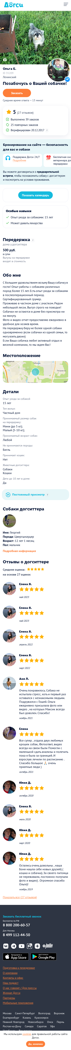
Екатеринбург (11, 1017)
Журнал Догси (11, 993)
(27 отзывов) (25, 112)
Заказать (17, 93)
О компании (10, 973)
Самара (29, 1026)
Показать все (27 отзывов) (20, 897)
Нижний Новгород (13, 1022)
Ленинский (9, 77)
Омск (50, 1022)
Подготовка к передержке (19, 968)
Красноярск (41, 1017)
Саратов (42, 1026)
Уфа (52, 1026)
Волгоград (44, 1013)
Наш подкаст (10, 983)
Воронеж (59, 1013)
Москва (7, 1013)
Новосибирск (36, 1022)
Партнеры (9, 998)
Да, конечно (35, 1044)
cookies (27, 1034)
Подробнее (19, 160)
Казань (27, 1017)
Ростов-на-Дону (12, 1026)
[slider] (35, 569)
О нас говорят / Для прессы (20, 988)
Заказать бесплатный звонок (22, 916)
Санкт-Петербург (25, 1013)
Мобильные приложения (18, 1003)
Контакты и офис (13, 978)
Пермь (60, 1022)
